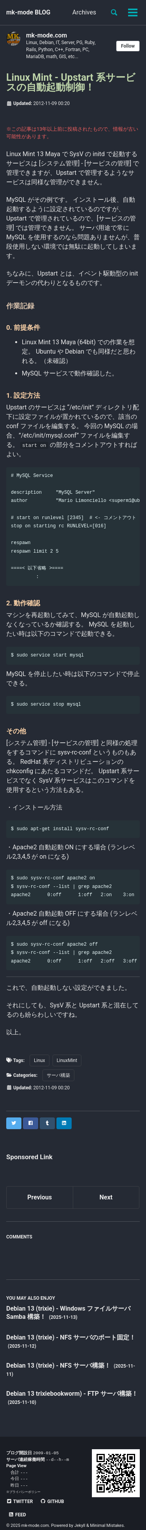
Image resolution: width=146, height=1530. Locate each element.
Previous (39, 1197)
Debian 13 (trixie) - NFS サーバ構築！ (59, 1365)
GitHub (52, 1503)
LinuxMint (67, 1060)
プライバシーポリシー (24, 1494)
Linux (39, 1060)
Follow (128, 46)
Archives (84, 12)
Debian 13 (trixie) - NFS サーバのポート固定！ (70, 1337)
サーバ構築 (58, 1075)
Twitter (19, 1503)
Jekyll (79, 1514)
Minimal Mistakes (107, 1514)
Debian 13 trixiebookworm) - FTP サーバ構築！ (72, 1393)
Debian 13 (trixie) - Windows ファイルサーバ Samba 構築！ (68, 1312)
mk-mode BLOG (28, 12)
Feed (80, 1503)
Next (106, 1197)
